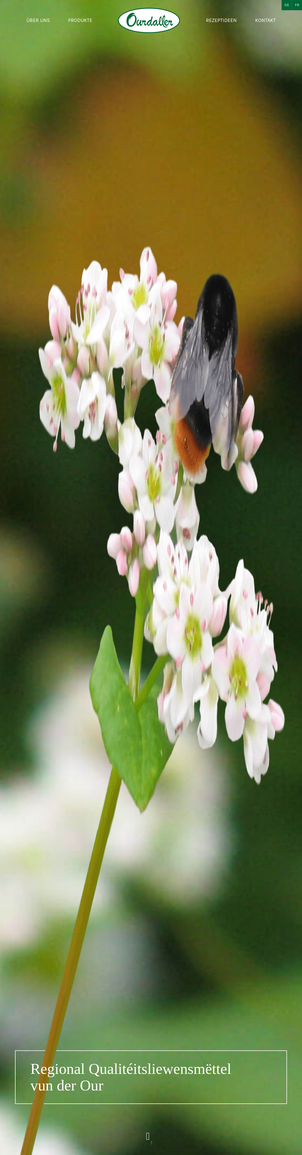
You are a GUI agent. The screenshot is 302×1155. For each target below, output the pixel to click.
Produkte (80, 20)
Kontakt (265, 20)
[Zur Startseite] (149, 20)
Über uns (38, 20)
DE (286, 5)
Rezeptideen (221, 20)
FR (297, 5)
